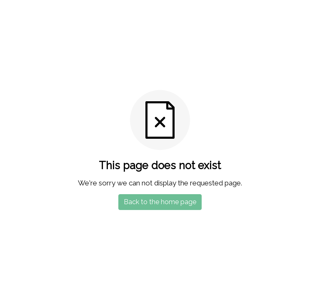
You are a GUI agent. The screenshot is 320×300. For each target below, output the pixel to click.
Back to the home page (160, 202)
